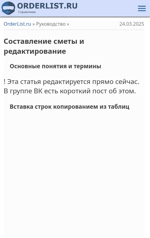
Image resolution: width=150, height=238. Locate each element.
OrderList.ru (17, 24)
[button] (141, 7)
